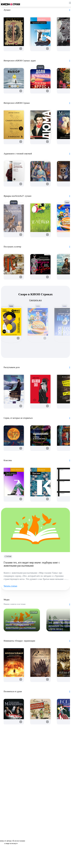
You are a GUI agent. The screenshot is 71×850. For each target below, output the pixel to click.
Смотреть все (35, 300)
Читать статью (10, 586)
